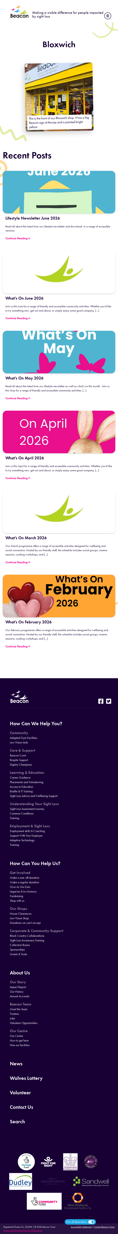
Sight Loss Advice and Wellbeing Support (34, 795)
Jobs (12, 1018)
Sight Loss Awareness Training (27, 940)
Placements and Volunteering (26, 782)
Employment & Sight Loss (30, 826)
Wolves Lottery (26, 1078)
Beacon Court (18, 755)
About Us (20, 972)
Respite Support (19, 760)
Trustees (14, 1013)
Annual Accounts (19, 996)
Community (19, 733)
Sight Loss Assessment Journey (27, 808)
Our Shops (18, 909)
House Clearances (20, 913)
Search (17, 1121)
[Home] (19, 17)
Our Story (18, 982)
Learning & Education (27, 772)
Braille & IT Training (21, 791)
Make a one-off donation (24, 877)
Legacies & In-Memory (23, 891)
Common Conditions (21, 813)
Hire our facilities (20, 1045)
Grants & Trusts (18, 954)
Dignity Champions (21, 764)
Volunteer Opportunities (23, 1023)
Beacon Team (20, 1004)
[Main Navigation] (107, 15)
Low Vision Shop (19, 918)
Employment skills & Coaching (27, 831)
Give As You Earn (20, 886)
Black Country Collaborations (27, 935)
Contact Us (21, 1107)
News (16, 1063)
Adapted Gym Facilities (23, 737)
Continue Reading (17, 238)
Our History (16, 991)
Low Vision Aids (19, 742)
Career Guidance (20, 777)
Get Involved (20, 873)
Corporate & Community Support (36, 931)
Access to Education (21, 786)
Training (14, 818)
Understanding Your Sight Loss (34, 804)
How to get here (19, 1040)
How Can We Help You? (36, 723)
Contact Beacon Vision (104, 1226)
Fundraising (16, 896)
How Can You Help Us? (35, 863)
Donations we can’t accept (25, 922)
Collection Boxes (20, 944)
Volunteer (20, 1092)
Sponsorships (17, 949)
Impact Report (18, 987)
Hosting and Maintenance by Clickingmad (22, 1230)
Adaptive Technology (22, 840)
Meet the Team (18, 1009)
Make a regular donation (24, 882)
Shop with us (17, 900)
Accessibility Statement (81, 1226)
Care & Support (22, 750)
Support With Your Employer (26, 835)
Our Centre (19, 1031)
